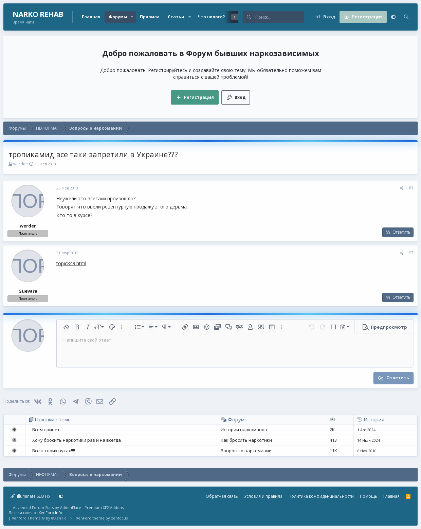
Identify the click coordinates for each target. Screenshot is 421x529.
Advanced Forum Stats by (68, 507)
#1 (411, 188)
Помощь (368, 496)
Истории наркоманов (244, 429)
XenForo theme (90, 518)
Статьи (176, 17)
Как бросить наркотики (246, 440)
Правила (150, 17)
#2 (411, 253)
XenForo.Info (50, 512)
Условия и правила (263, 496)
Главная (91, 17)
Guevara (27, 291)
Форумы (118, 17)
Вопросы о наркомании (246, 451)
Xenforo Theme (39, 518)
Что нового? (211, 17)
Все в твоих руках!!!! (53, 451)
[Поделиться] (402, 188)
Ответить (401, 232)
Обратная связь (222, 496)
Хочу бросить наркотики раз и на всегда (76, 440)
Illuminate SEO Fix (30, 496)
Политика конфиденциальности (321, 496)
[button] (132, 17)
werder (20, 164)
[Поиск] (279, 17)
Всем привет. (46, 429)
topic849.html (71, 263)
